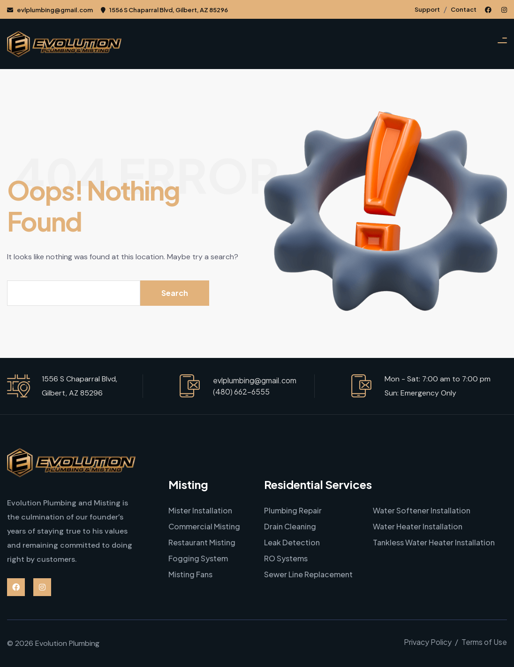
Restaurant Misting (201, 542)
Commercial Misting (204, 526)
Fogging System (198, 558)
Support (427, 9)
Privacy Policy (428, 642)
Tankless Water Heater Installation (434, 542)
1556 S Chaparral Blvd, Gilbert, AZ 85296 (164, 10)
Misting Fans (190, 574)
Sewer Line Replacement (308, 574)
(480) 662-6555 (241, 391)
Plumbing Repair (293, 510)
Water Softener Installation (421, 510)
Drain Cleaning (290, 526)
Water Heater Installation (417, 526)
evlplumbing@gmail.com (50, 10)
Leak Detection (292, 542)
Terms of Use (484, 642)
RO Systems (286, 558)
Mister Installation (200, 510)
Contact (463, 9)
